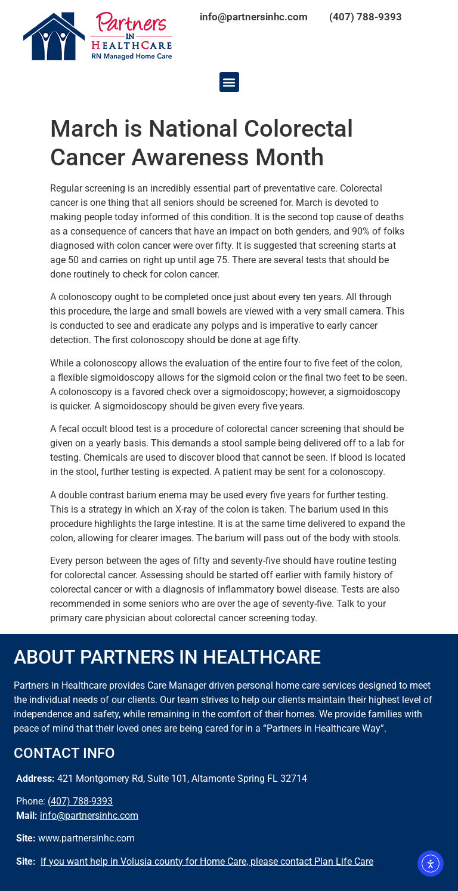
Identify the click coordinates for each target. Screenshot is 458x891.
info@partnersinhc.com (254, 17)
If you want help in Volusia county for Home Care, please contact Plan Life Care (207, 861)
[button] (229, 82)
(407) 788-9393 (365, 17)
